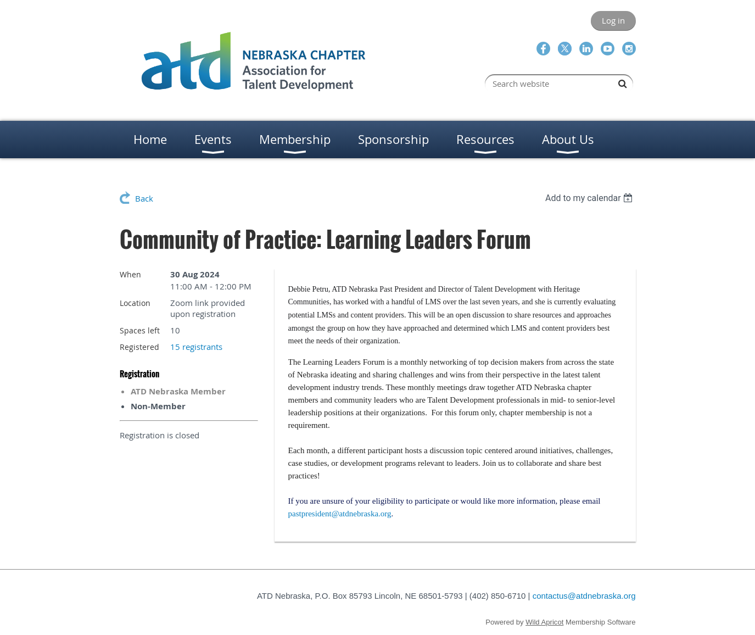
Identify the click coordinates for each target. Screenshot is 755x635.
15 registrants (196, 346)
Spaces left (140, 330)
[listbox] (590, 198)
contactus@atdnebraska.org (584, 595)
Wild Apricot (544, 622)
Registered (139, 347)
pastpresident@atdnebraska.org (340, 513)
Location (135, 303)
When (130, 274)
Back (144, 198)
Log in (613, 20)
